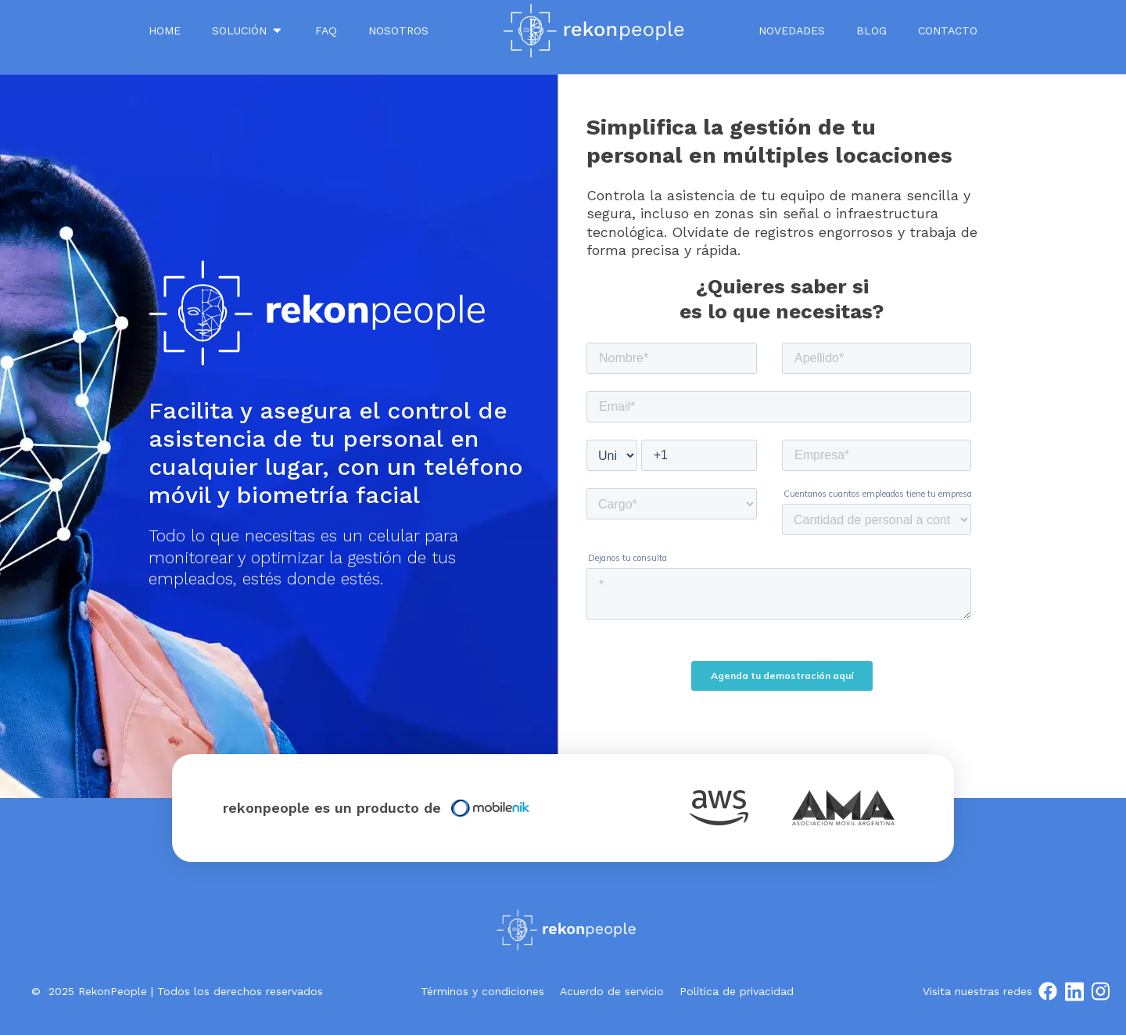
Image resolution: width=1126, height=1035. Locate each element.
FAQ (326, 30)
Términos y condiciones (482, 991)
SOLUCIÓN (248, 30)
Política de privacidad (737, 991)
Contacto (947, 30)
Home (165, 30)
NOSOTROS (398, 30)
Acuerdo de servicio (612, 991)
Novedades (791, 30)
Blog (871, 30)
